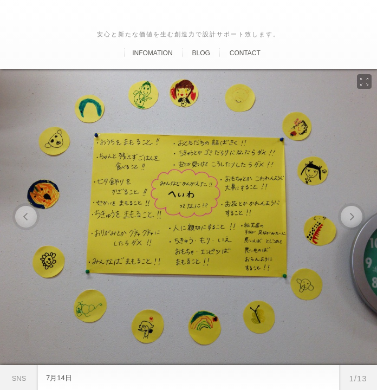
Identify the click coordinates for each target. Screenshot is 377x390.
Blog (201, 53)
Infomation (152, 53)
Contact (245, 53)
